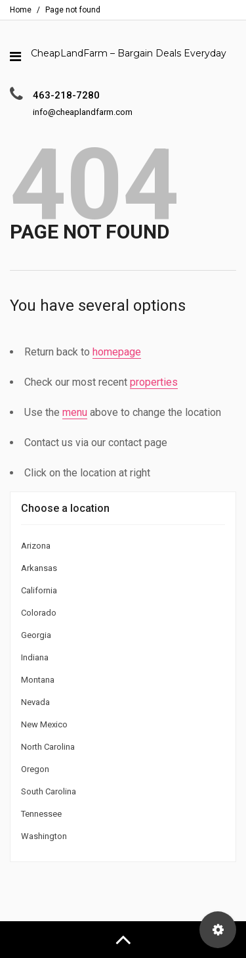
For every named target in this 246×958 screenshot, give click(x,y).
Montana (37, 680)
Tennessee (41, 814)
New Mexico (44, 724)
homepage (116, 352)
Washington (44, 836)
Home (20, 9)
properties (154, 382)
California (39, 590)
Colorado (38, 613)
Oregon (35, 769)
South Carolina (48, 791)
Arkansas (39, 568)
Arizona (36, 546)
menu (74, 412)
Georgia (36, 635)
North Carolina (48, 747)
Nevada (35, 702)
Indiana (35, 657)
